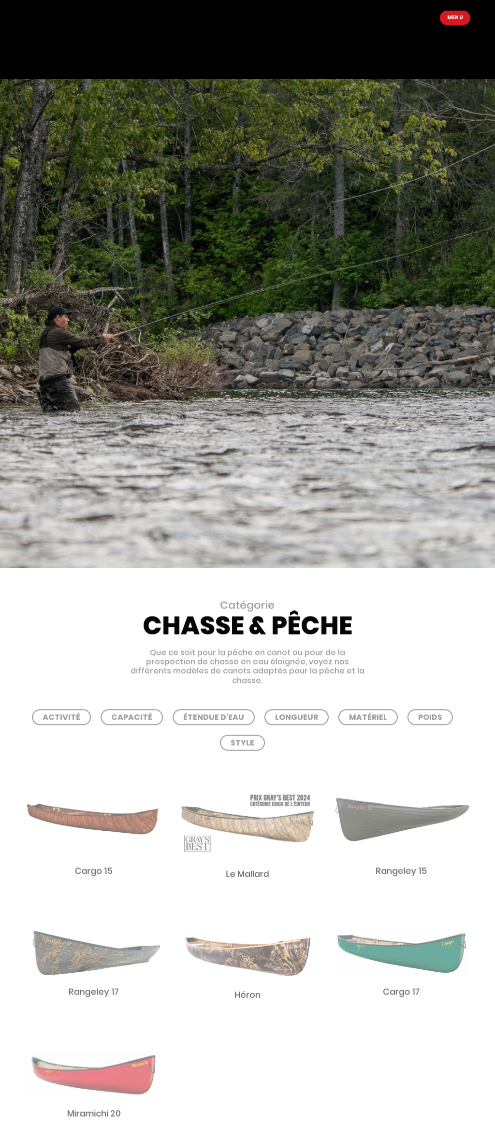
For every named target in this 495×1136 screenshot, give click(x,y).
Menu (455, 17)
